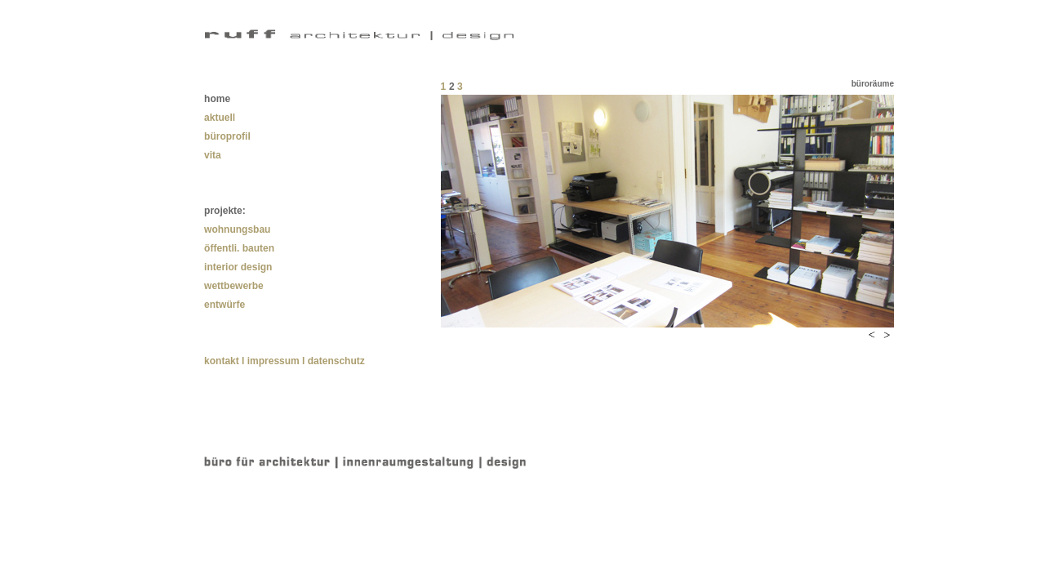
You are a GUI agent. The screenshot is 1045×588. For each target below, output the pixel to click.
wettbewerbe (234, 286)
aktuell (219, 117)
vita (212, 155)
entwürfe (224, 304)
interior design (238, 267)
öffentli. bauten (239, 248)
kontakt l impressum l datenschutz (284, 361)
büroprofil (227, 136)
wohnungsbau (237, 229)
